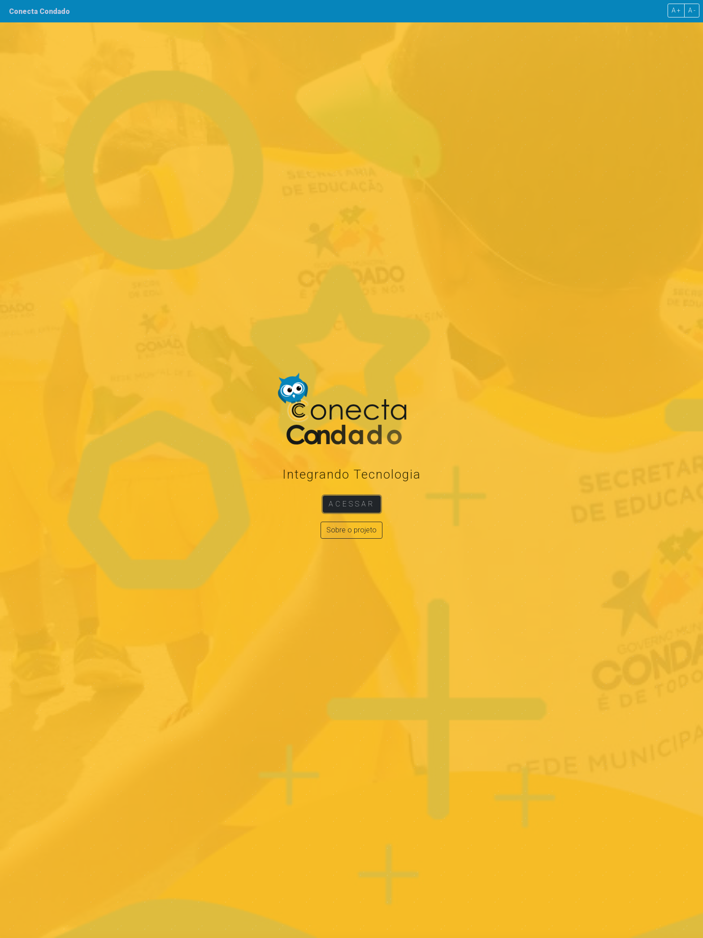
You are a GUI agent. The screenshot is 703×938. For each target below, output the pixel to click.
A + (676, 10)
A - (691, 10)
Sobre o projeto (351, 530)
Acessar (352, 504)
